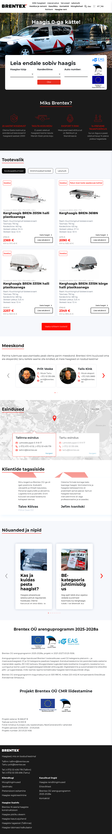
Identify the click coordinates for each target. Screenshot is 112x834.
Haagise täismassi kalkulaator (17, 827)
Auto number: (72, 69)
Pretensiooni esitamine (14, 791)
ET (98, 6)
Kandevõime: (45, 69)
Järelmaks (7, 786)
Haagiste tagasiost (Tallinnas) (16, 823)
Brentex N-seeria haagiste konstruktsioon (15, 808)
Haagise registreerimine (14, 795)
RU (102, 6)
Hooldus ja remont (38, 6)
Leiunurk (75, 3)
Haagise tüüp (18, 69)
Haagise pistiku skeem (13, 814)
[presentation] (8, 380)
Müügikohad (77, 6)
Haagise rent (61, 9)
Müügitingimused (11, 782)
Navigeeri (49, 453)
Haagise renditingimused (52, 782)
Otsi (89, 6)
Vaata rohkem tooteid (56, 326)
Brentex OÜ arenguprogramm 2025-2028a (54, 792)
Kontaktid (64, 6)
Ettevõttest (45, 786)
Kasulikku (53, 6)
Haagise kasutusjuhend (14, 819)
